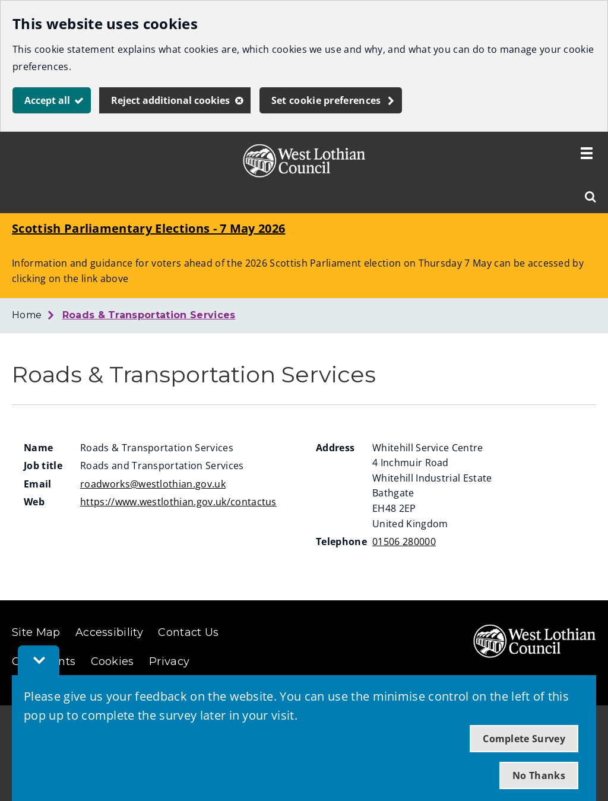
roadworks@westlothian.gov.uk (153, 483)
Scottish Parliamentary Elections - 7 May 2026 (148, 228)
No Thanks (538, 775)
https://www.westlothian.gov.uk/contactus (178, 501)
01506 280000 (404, 541)
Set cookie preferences (326, 100)
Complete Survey (524, 738)
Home (27, 315)
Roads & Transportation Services (149, 315)
